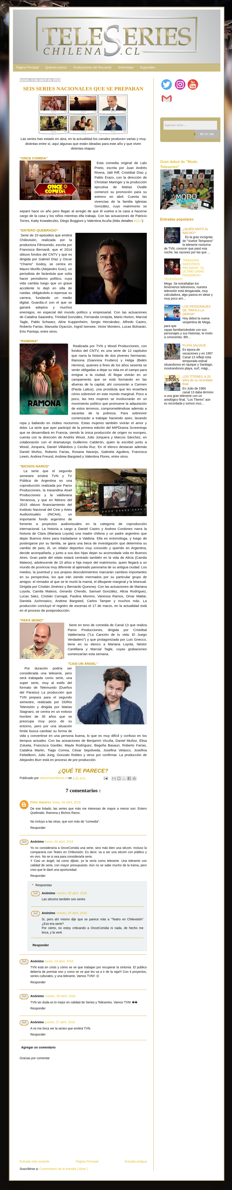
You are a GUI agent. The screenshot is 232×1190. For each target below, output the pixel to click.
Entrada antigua (136, 1161)
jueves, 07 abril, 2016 (60, 1022)
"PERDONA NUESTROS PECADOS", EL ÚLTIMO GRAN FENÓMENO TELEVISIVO (184, 269)
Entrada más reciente (34, 1161)
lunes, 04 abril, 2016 (66, 802)
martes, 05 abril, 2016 (72, 893)
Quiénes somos (56, 67)
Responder (38, 827)
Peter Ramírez (40, 802)
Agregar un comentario (38, 1047)
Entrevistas (125, 67)
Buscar (207, 134)
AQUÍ (138, 221)
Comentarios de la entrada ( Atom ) (63, 1169)
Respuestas (43, 885)
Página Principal (27, 67)
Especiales (147, 67)
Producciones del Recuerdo (92, 67)
